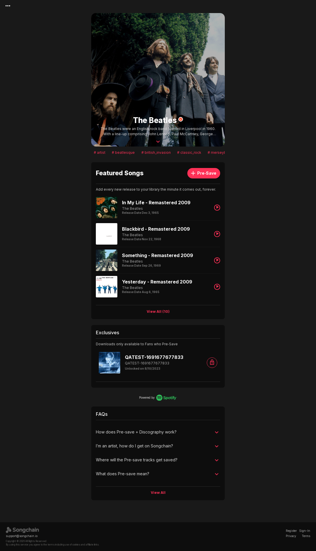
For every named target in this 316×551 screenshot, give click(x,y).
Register (291, 530)
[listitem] (158, 207)
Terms (306, 535)
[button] (158, 432)
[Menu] (8, 6)
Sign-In (304, 530)
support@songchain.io (21, 536)
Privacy (291, 535)
